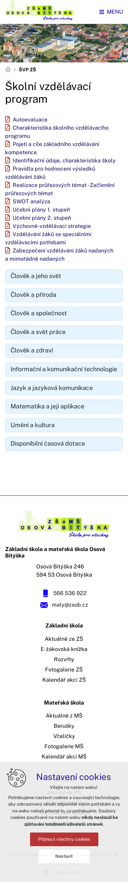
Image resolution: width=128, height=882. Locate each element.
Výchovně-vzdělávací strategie (52, 226)
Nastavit (64, 856)
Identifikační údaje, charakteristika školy (64, 161)
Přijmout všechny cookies (64, 839)
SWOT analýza (31, 202)
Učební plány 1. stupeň (41, 210)
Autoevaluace (30, 120)
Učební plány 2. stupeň (42, 218)
